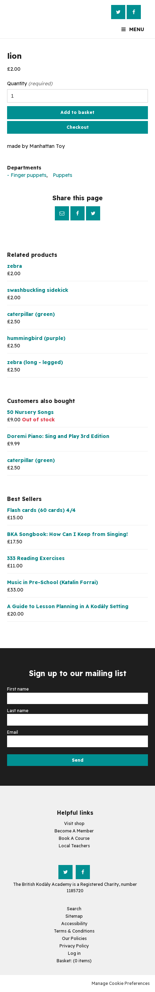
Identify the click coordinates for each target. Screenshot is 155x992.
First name (18, 689)
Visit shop (74, 823)
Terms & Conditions (74, 931)
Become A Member (74, 831)
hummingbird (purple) (36, 338)
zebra (14, 266)
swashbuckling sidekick (37, 290)
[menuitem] (74, 960)
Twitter (118, 12)
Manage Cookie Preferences (121, 983)
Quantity (29, 83)
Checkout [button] (78, 127)
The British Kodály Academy (21, 19)
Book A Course (74, 838)
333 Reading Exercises (36, 558)
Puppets (62, 175)
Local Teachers (74, 845)
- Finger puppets (26, 175)
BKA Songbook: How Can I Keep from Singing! (67, 534)
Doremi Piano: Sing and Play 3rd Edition (58, 436)
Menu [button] (136, 29)
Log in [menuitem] (74, 953)
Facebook (134, 12)
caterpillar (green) (31, 314)
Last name (18, 710)
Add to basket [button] (77, 112)
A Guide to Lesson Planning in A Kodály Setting (67, 606)
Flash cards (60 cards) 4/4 (41, 510)
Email (62, 213)
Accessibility (74, 923)
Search (74, 908)
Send (78, 760)
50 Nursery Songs (30, 412)
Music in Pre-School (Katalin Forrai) (52, 582)
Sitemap (74, 916)
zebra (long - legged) (35, 362)
